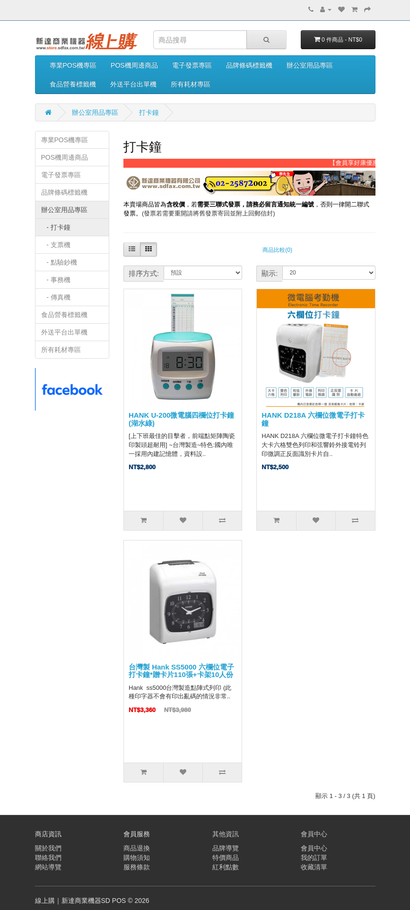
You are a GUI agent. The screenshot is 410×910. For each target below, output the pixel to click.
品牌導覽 (225, 848)
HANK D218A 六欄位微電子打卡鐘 (313, 419)
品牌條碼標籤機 (249, 65)
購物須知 (136, 857)
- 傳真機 (55, 297)
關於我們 (48, 848)
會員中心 (314, 848)
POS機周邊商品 (134, 65)
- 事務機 (55, 279)
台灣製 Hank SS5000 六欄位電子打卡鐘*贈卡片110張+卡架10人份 (181, 671)
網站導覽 (48, 867)
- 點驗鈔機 (59, 262)
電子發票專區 (192, 65)
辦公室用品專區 (310, 65)
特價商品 (225, 857)
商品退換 (136, 848)
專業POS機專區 (73, 65)
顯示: (270, 273)
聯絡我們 (48, 857)
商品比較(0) (277, 250)
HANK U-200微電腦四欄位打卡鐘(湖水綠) (181, 419)
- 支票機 (55, 245)
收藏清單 (314, 867)
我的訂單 (314, 857)
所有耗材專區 (190, 84)
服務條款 (136, 867)
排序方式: (144, 273)
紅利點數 (225, 867)
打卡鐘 (149, 112)
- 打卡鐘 (55, 227)
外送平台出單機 (133, 84)
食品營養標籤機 (73, 84)
